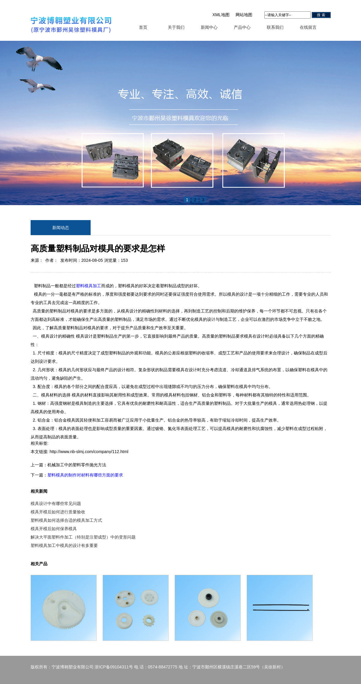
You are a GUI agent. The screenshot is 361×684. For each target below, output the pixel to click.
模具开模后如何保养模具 (54, 528)
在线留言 (308, 27)
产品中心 (242, 27)
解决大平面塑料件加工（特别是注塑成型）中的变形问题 (83, 537)
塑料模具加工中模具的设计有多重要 (64, 545)
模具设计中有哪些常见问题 (56, 503)
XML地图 (221, 14)
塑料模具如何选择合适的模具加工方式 (66, 520)
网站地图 (244, 14)
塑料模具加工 (88, 285)
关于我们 (176, 27)
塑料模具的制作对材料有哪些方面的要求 (85, 475)
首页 (143, 27)
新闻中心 (209, 27)
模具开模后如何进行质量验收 (58, 511)
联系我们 (275, 27)
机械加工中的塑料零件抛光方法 (76, 464)
